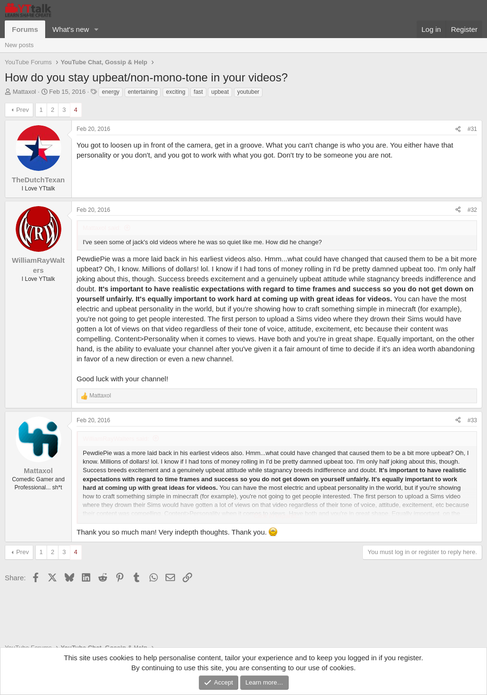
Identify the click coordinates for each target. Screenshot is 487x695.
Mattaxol (24, 91)
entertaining (143, 92)
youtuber (248, 92)
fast (198, 92)
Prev (22, 109)
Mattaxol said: (102, 227)
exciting (175, 92)
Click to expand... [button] (277, 515)
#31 (472, 129)
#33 (472, 420)
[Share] (458, 129)
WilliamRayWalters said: (116, 438)
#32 (472, 210)
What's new (70, 29)
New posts (19, 45)
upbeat (220, 92)
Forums (25, 29)
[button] (96, 29)
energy (110, 92)
